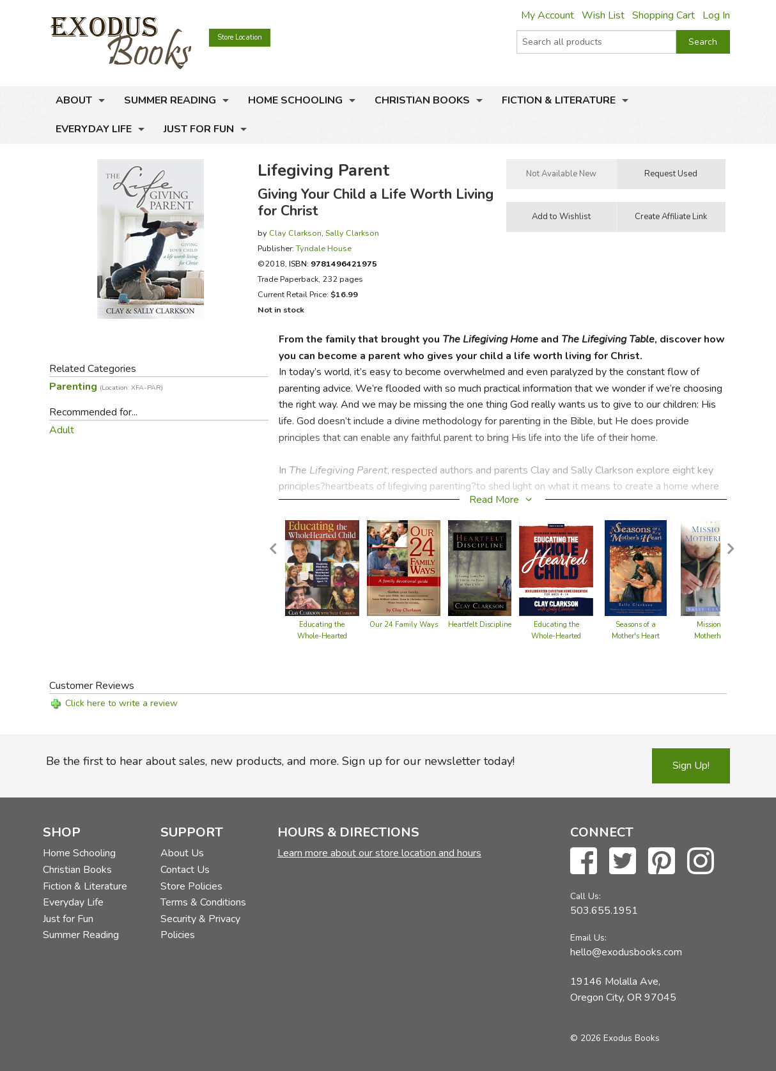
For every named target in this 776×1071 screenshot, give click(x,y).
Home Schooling (295, 100)
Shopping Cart (663, 15)
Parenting (106, 387)
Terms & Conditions (203, 902)
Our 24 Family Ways (403, 624)
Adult (61, 430)
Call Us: (585, 896)
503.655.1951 (604, 911)
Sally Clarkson (352, 232)
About (74, 100)
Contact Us (185, 870)
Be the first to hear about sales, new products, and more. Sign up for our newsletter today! (280, 761)
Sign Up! (691, 766)
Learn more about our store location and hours (379, 853)
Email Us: (588, 938)
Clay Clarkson (295, 232)
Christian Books (422, 100)
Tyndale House (324, 248)
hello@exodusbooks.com (626, 952)
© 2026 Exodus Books (615, 1038)
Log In (716, 15)
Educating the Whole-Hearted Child (322, 636)
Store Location (239, 37)
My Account (547, 15)
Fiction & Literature (559, 100)
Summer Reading (170, 100)
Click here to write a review (121, 703)
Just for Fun (199, 129)
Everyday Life (94, 129)
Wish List (603, 15)
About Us (182, 853)
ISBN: (333, 263)
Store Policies (191, 886)
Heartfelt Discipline (479, 624)
